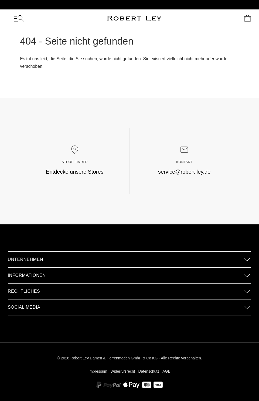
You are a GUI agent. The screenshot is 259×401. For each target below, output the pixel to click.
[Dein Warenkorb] (247, 18)
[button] (129, 259)
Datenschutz (148, 371)
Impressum (97, 371)
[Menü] (19, 18)
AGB (166, 371)
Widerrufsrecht (122, 371)
